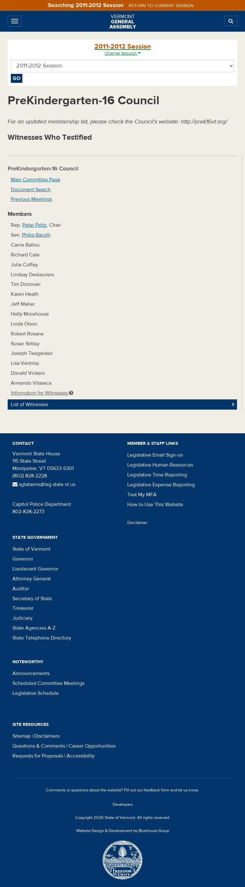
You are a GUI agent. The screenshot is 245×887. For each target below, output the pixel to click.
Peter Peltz (34, 225)
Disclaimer (137, 523)
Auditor (20, 588)
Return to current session (161, 6)
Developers (123, 804)
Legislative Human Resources (160, 465)
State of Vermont (31, 549)
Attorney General (31, 579)
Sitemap (21, 736)
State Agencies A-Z (34, 628)
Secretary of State (32, 598)
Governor (22, 559)
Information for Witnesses (42, 393)
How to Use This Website (155, 504)
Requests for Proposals (37, 756)
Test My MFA (142, 494)
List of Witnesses (29, 404)
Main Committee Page (35, 180)
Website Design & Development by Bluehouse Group (122, 830)
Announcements (30, 673)
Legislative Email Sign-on (155, 455)
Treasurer (22, 608)
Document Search (31, 189)
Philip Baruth (36, 235)
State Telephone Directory (41, 638)
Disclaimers (47, 736)
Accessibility (81, 756)
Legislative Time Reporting (157, 475)
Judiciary (22, 618)
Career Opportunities (92, 746)
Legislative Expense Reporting (161, 485)
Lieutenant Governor (35, 569)
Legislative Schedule (35, 693)
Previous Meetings (31, 199)
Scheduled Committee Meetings (48, 683)
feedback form (156, 790)
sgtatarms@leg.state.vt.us (43, 484)
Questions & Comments (38, 746)
